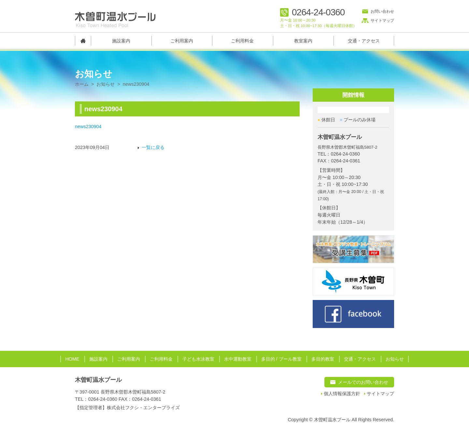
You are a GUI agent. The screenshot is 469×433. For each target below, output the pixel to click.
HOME (72, 359)
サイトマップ (382, 20)
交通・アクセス (364, 40)
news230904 (88, 126)
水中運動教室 (237, 359)
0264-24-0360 (318, 12)
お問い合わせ (382, 11)
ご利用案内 (181, 40)
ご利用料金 (242, 40)
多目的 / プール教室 (281, 359)
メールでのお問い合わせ (363, 382)
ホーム (82, 84)
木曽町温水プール (98, 380)
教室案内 (303, 40)
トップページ (83, 41)
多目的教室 (322, 359)
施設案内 (121, 40)
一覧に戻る (153, 147)
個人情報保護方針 (342, 393)
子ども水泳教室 (198, 359)
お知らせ (105, 84)
